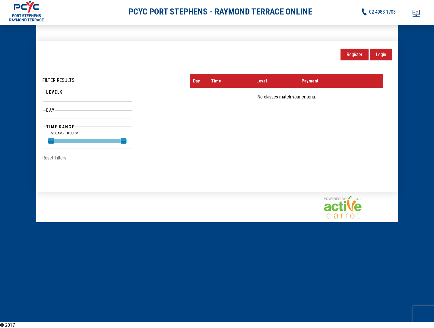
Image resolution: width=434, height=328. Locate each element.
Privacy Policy (396, 325)
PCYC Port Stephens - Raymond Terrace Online (61, 325)
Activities (370, 325)
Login (381, 54)
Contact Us (423, 325)
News (352, 325)
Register (355, 54)
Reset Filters (54, 158)
